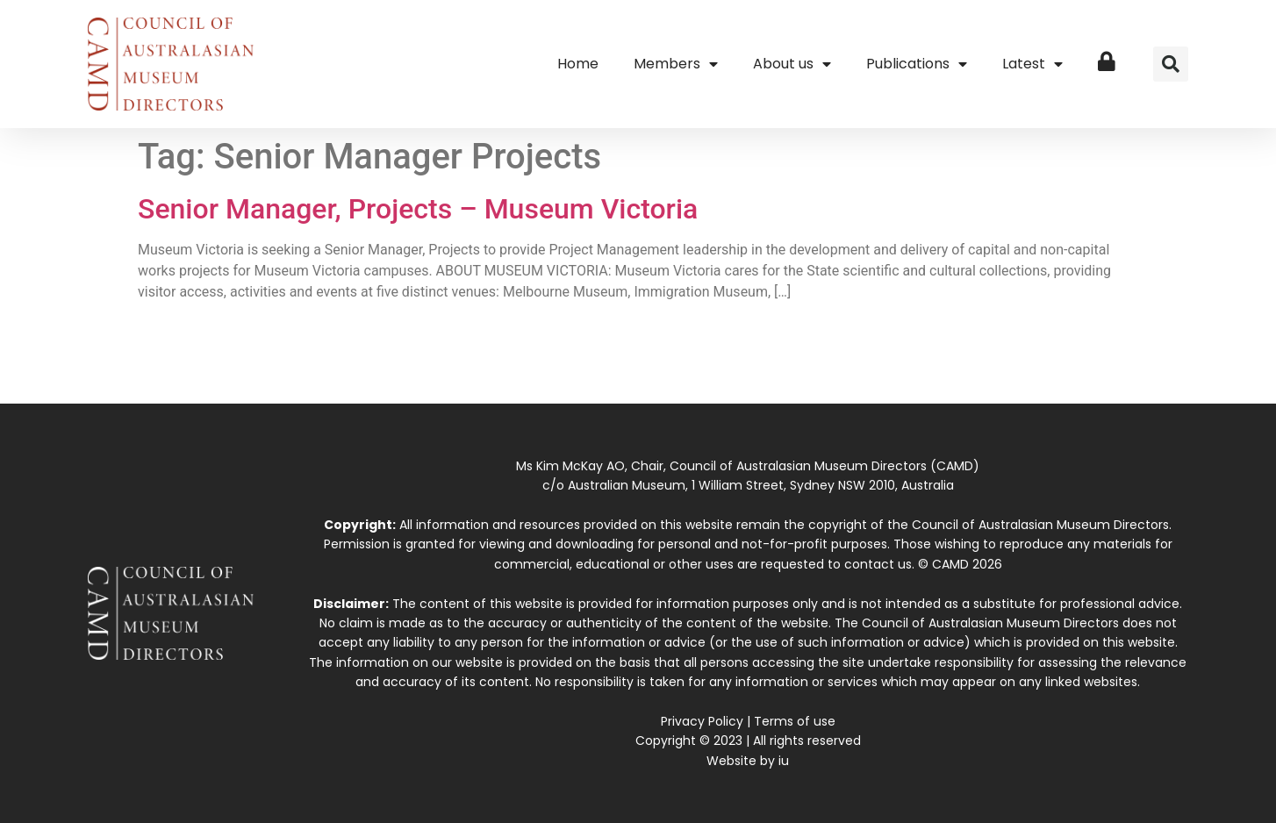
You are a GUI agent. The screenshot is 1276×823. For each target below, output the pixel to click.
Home (578, 64)
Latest (1032, 64)
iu (783, 760)
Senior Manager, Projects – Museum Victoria (418, 208)
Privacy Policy (702, 721)
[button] (1170, 64)
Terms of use (794, 721)
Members (676, 64)
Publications (916, 64)
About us (792, 64)
